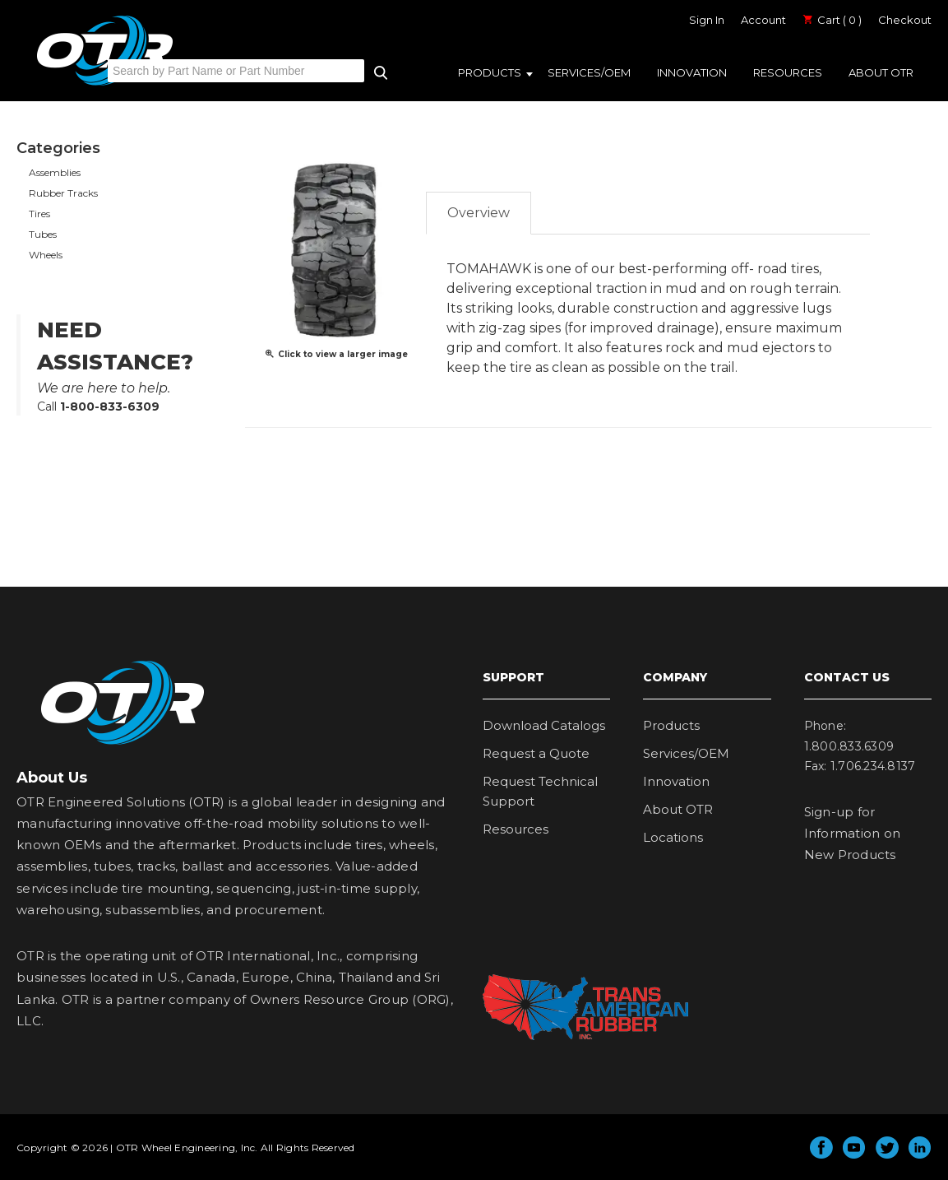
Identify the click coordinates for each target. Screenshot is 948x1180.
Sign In (706, 19)
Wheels (45, 255)
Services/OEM (589, 72)
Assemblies (55, 172)
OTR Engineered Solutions (104, 85)
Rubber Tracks (63, 193)
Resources (787, 72)
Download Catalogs (544, 725)
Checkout (905, 19)
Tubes (43, 234)
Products (489, 72)
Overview (478, 213)
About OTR (881, 72)
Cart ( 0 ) (832, 19)
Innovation (692, 72)
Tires (39, 213)
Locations (673, 837)
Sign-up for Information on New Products (852, 833)
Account (763, 19)
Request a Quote (536, 753)
